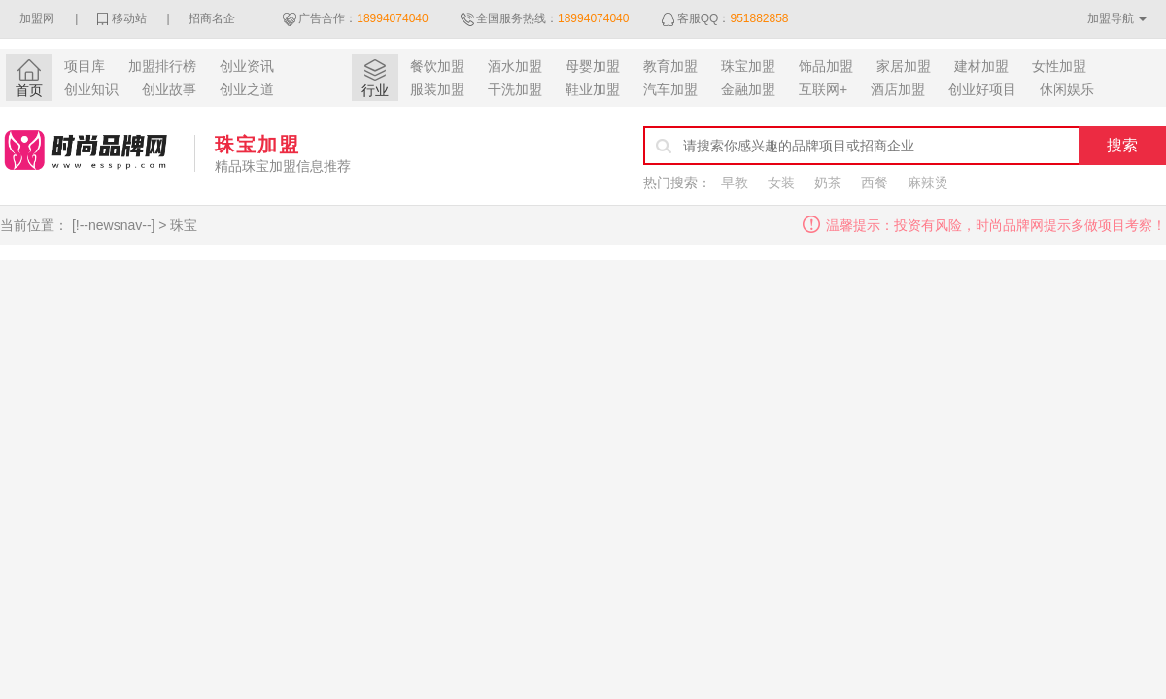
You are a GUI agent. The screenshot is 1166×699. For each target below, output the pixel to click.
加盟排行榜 (162, 66)
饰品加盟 (826, 66)
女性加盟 (1059, 66)
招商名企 (212, 18)
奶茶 (827, 182)
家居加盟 (903, 66)
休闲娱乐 (1067, 89)
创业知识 (91, 89)
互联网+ (823, 89)
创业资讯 (247, 66)
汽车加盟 (670, 89)
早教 (734, 182)
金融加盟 (748, 89)
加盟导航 (1110, 18)
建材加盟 (981, 66)
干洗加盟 (515, 89)
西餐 (874, 182)
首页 (29, 90)
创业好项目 (982, 89)
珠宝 (183, 225)
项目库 (84, 66)
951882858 (759, 18)
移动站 (129, 18)
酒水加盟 (515, 66)
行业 (375, 90)
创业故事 (169, 89)
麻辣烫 (928, 182)
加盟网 (36, 18)
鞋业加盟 (593, 89)
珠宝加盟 (748, 66)
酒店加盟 (898, 89)
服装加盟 (437, 89)
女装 (781, 182)
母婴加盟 (593, 66)
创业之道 (247, 89)
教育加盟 (670, 66)
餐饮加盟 (437, 66)
